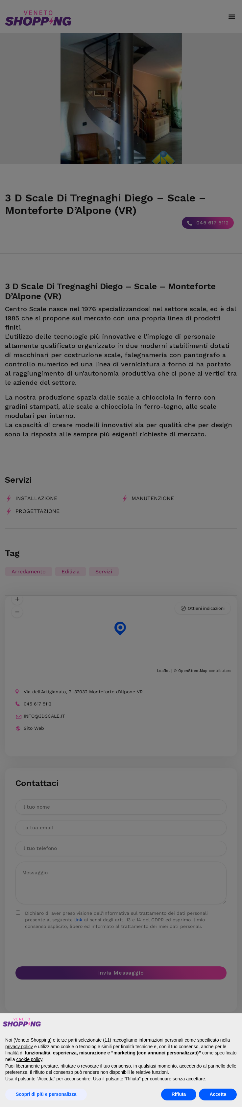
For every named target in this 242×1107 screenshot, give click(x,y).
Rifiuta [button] (179, 1094)
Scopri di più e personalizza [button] (46, 1094)
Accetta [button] (217, 1094)
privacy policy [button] (19, 1046)
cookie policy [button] (29, 1059)
